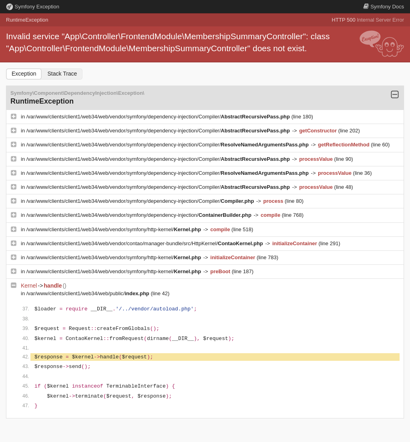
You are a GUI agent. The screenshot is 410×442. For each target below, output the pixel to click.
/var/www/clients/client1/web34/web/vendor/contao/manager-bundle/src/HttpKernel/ (145, 243)
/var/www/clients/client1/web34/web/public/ (88, 293)
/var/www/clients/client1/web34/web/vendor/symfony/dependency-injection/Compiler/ (158, 117)
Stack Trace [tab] (62, 73)
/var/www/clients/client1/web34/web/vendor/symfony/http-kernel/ (114, 229)
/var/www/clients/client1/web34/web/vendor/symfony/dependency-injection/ (139, 215)
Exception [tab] (24, 73)
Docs (383, 7)
